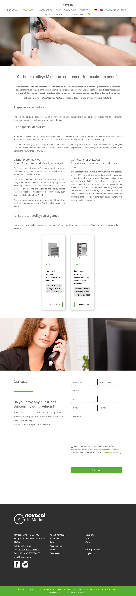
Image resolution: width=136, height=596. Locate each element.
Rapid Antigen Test (116, 10)
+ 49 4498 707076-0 (29, 549)
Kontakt (82, 592)
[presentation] (91, 461)
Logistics (90, 553)
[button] (89, 15)
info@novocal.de (22, 556)
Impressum (70, 592)
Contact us (54, 304)
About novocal (57, 534)
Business (12, 10)
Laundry (89, 534)
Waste (88, 538)
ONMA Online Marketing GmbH (91, 589)
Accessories (45, 10)
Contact (84, 10)
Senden (97, 470)
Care (87, 542)
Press (52, 549)
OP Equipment (93, 549)
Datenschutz (56, 592)
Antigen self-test (54, 15)
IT (86, 545)
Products (28, 10)
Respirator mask (76, 15)
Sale (58, 10)
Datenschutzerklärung (111, 452)
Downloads (70, 10)
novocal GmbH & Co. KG (49, 589)
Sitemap (113, 589)
